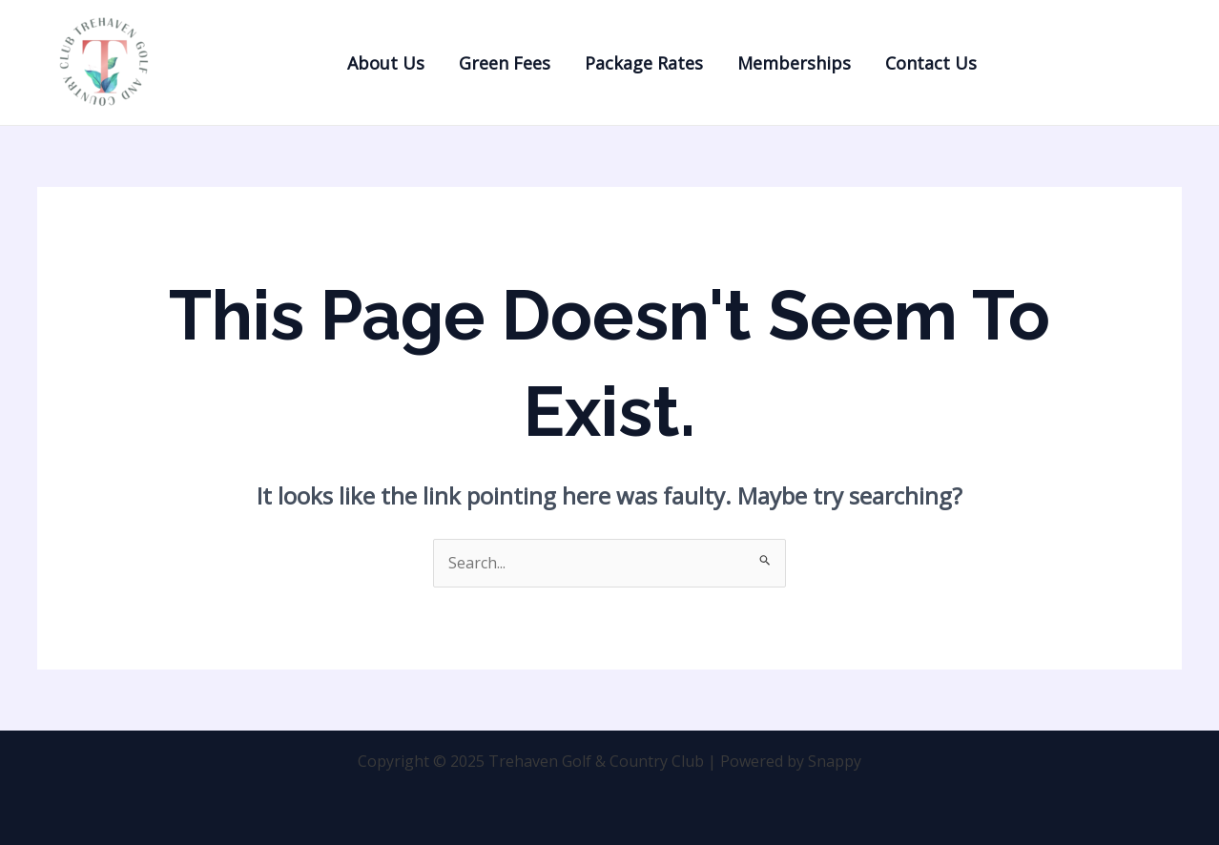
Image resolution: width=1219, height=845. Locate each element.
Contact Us (931, 63)
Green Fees (504, 63)
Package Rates (644, 63)
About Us (385, 63)
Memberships (794, 63)
